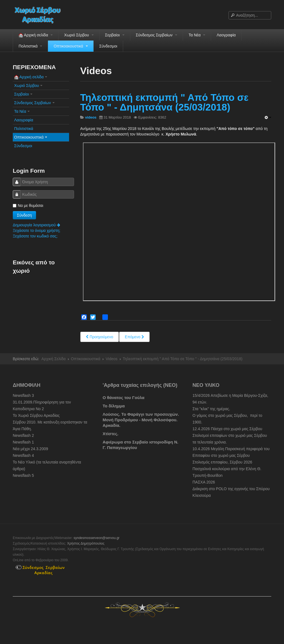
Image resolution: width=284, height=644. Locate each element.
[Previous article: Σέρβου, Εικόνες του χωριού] (99, 337)
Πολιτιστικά (30, 46)
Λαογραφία (226, 35)
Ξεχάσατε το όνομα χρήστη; (36, 230)
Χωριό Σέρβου (78, 35)
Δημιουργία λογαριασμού (36, 225)
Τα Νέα (197, 35)
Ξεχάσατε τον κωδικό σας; (35, 236)
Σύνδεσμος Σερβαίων (156, 35)
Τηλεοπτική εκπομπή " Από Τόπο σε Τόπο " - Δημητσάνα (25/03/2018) (164, 102)
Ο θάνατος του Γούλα (123, 397)
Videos (112, 359)
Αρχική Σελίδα (53, 359)
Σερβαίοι (115, 35)
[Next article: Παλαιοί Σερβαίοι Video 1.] (134, 337)
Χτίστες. (110, 433)
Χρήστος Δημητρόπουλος (86, 543)
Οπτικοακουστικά (71, 46)
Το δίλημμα (114, 406)
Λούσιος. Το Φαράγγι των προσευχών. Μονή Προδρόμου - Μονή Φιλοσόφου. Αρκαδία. (141, 420)
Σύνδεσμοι (108, 46)
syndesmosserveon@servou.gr (96, 538)
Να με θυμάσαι (28, 205)
